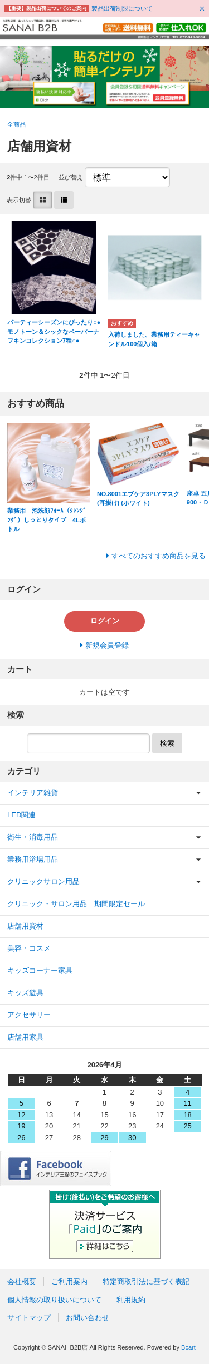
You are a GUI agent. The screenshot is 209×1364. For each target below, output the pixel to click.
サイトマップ (29, 1317)
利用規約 (130, 1300)
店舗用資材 (25, 926)
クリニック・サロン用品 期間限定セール (76, 904)
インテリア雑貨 (32, 792)
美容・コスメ (29, 948)
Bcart (188, 1347)
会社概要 (21, 1281)
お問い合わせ (87, 1317)
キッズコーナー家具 (39, 970)
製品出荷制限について (122, 8)
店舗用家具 (25, 1037)
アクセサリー (29, 1015)
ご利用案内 (69, 1281)
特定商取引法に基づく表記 (146, 1281)
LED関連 (21, 815)
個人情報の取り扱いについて (54, 1300)
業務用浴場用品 (32, 859)
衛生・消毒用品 (32, 837)
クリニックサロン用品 (43, 881)
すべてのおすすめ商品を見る (158, 556)
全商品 (16, 124)
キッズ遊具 (25, 992)
